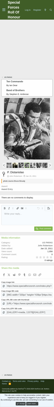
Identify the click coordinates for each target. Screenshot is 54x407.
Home (4, 384)
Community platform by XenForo (22, 389)
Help (42, 381)
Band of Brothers (15, 90)
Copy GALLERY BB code (11, 308)
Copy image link (7, 282)
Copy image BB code (9, 291)
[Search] (50, 9)
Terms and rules (19, 381)
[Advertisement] (27, 48)
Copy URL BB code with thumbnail (15, 300)
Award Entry (7, 189)
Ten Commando (14, 81)
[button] (4, 165)
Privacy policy (33, 381)
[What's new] (45, 9)
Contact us (6, 381)
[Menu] (4, 9)
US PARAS (47, 242)
